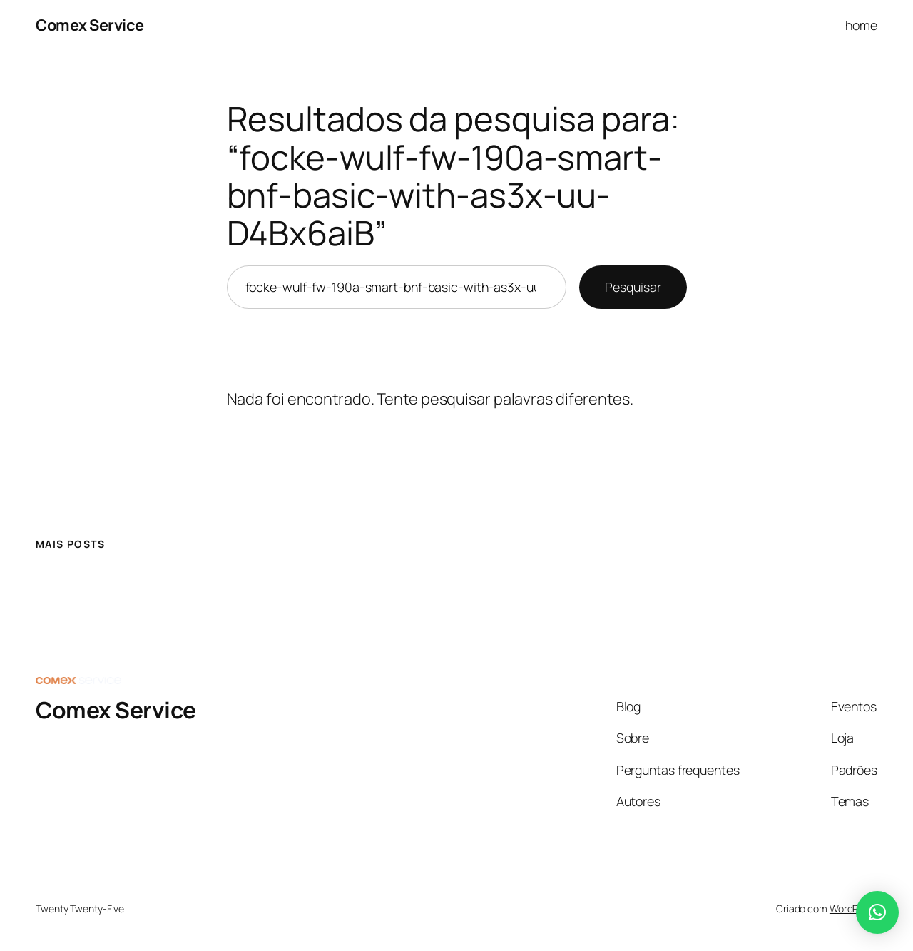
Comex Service (90, 25)
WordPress (853, 908)
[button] (877, 912)
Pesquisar (632, 286)
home (861, 25)
